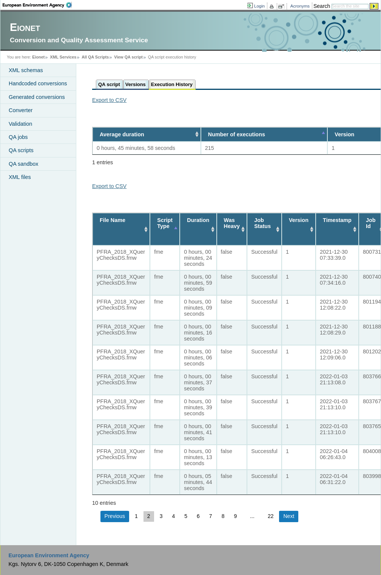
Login (259, 6)
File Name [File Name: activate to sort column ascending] (112, 220)
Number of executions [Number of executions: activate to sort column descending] (233, 134)
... (252, 516)
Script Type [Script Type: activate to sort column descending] (165, 223)
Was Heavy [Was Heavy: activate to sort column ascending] (232, 223)
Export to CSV (109, 100)
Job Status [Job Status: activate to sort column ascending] (262, 223)
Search (321, 6)
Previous (115, 516)
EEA (37, 5)
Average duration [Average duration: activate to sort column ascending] (122, 134)
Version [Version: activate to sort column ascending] (299, 220)
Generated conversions (37, 97)
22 (271, 516)
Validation (20, 124)
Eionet (38, 57)
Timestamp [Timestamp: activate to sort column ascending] (337, 220)
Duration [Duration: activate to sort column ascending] (198, 220)
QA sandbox (23, 164)
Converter (20, 110)
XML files (20, 177)
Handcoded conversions (38, 83)
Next (288, 516)
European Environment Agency (48, 555)
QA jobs (18, 137)
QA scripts (21, 150)
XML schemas (26, 70)
